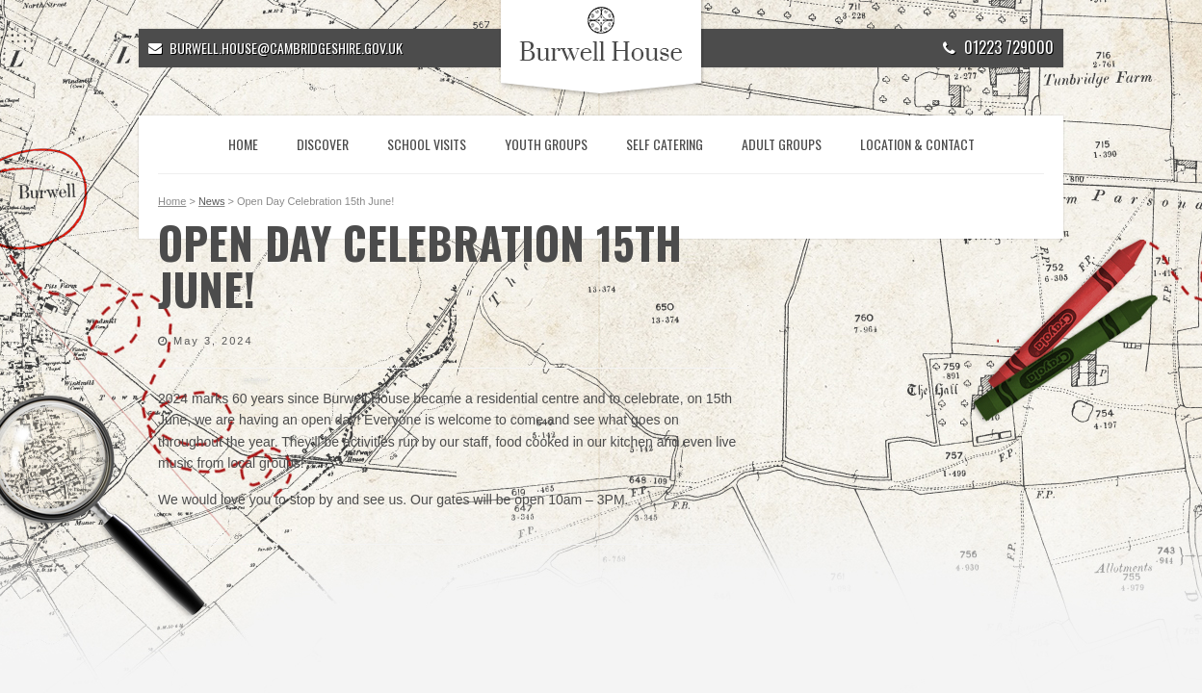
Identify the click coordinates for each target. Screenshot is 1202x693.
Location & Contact (917, 144)
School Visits (426, 144)
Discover (323, 144)
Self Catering (664, 144)
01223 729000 (998, 47)
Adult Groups (782, 144)
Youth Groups (546, 144)
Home (243, 144)
